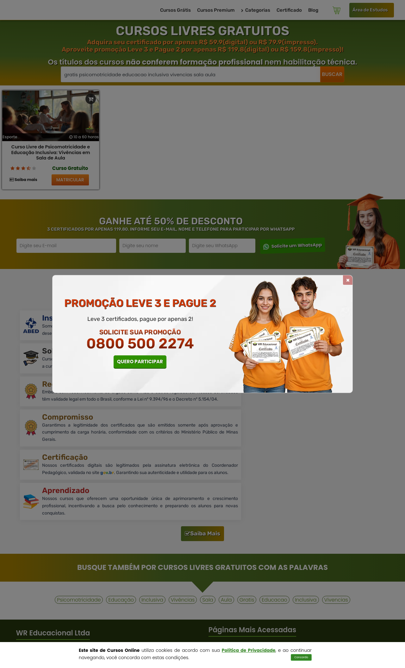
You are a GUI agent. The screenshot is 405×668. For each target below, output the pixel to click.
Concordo (301, 657)
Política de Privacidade (248, 650)
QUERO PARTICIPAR (140, 361)
